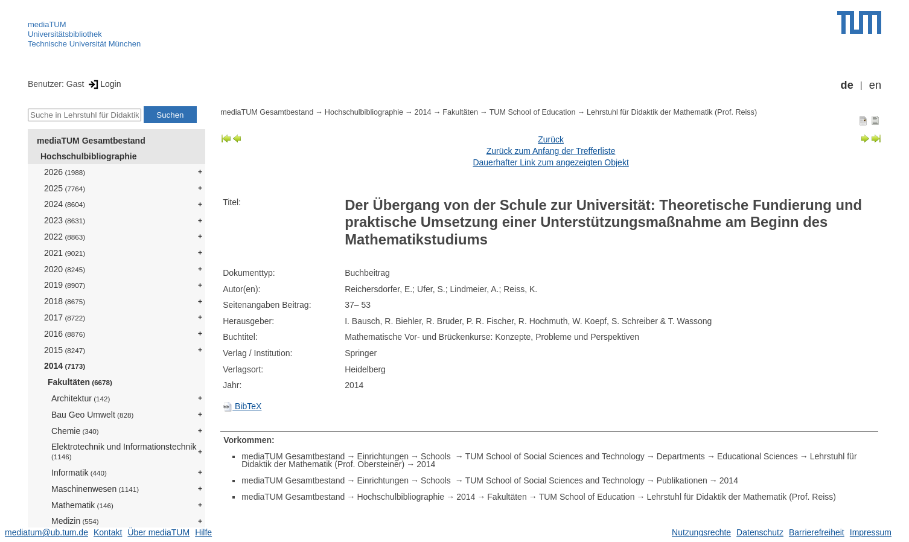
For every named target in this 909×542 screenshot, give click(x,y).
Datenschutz (759, 532)
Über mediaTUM (158, 532)
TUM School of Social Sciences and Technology (555, 456)
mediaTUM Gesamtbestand (91, 140)
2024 (64, 204)
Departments (681, 456)
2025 (64, 188)
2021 (64, 253)
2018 (64, 301)
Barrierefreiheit (816, 532)
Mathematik (82, 505)
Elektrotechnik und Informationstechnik (123, 451)
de (847, 85)
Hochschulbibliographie (88, 156)
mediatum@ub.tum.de (46, 532)
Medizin (75, 521)
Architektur (80, 398)
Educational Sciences (757, 456)
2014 (64, 366)
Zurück (551, 139)
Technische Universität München (84, 43)
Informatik (79, 472)
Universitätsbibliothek (65, 34)
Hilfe (203, 532)
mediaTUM (47, 24)
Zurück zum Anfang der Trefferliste (551, 151)
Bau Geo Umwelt (92, 414)
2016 (64, 334)
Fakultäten (80, 382)
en (875, 85)
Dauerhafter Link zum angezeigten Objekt (550, 162)
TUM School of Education (533, 112)
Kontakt (108, 532)
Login (103, 84)
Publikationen (682, 480)
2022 (64, 236)
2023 (64, 220)
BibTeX (242, 406)
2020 (64, 269)
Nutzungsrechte (701, 532)
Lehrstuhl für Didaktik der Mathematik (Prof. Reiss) (672, 112)
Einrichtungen (383, 456)
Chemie (75, 431)
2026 (64, 172)
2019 (64, 285)
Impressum (870, 532)
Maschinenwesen (95, 489)
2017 (64, 317)
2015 (64, 350)
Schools (437, 456)
